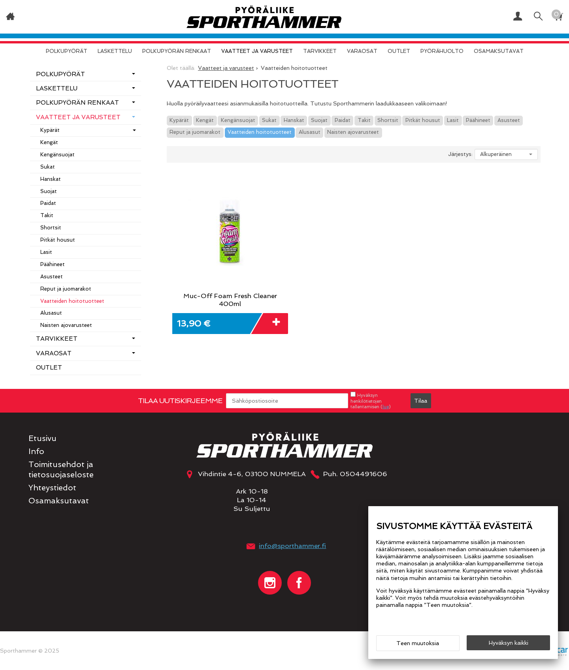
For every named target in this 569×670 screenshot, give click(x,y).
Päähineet (478, 120)
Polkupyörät (66, 51)
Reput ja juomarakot (195, 132)
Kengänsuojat (238, 120)
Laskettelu (115, 51)
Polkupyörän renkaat (176, 51)
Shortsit (387, 120)
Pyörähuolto (441, 51)
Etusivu (42, 438)
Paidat (342, 120)
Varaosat (362, 51)
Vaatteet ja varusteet (257, 51)
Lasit (453, 120)
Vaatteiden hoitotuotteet (260, 132)
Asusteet (508, 120)
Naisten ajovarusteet (353, 132)
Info (36, 451)
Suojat (319, 120)
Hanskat (294, 120)
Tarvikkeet (320, 51)
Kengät (205, 120)
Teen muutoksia (417, 643)
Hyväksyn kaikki (508, 643)
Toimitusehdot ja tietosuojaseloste (61, 469)
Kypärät (179, 120)
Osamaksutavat (499, 51)
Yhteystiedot (52, 487)
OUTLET (399, 51)
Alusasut (309, 132)
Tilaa (420, 401)
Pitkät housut (422, 120)
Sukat (269, 120)
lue (385, 406)
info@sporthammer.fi (292, 546)
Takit (364, 120)
